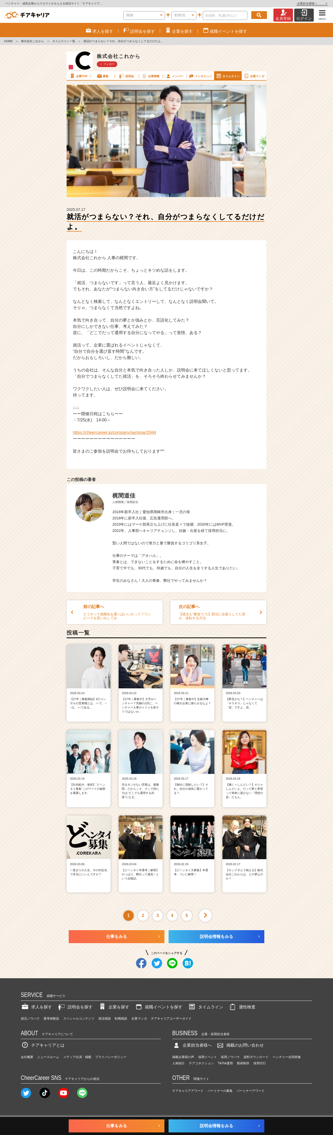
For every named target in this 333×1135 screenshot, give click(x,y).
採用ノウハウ (230, 1057)
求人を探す (36, 1007)
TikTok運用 (225, 1063)
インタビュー (200, 76)
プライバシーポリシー (110, 1057)
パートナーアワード (250, 1091)
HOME (8, 41)
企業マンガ (253, 76)
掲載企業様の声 (183, 1057)
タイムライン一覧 (63, 41)
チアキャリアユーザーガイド (171, 1018)
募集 (102, 76)
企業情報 (150, 76)
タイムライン (228, 76)
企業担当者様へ (312, 3)
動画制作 (243, 1063)
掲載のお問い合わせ (240, 1045)
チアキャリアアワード (187, 1091)
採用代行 (259, 1063)
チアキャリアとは (43, 1045)
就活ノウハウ (30, 1018)
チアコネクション (201, 1063)
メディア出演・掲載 (77, 1057)
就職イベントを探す (158, 1007)
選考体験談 (51, 1018)
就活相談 (104, 1018)
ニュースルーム (48, 1057)
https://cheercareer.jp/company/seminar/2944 (114, 432)
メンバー (174, 76)
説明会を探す (75, 1007)
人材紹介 (178, 1063)
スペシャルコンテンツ (78, 1018)
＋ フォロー (107, 64)
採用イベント (207, 1057)
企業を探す (113, 1007)
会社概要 (27, 1057)
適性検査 (241, 1007)
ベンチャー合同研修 (287, 1057)
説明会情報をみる (216, 936)
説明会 (126, 76)
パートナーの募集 (220, 1091)
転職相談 (121, 1018)
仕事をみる (116, 936)
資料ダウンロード (256, 1057)
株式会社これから (32, 41)
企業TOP (78, 76)
